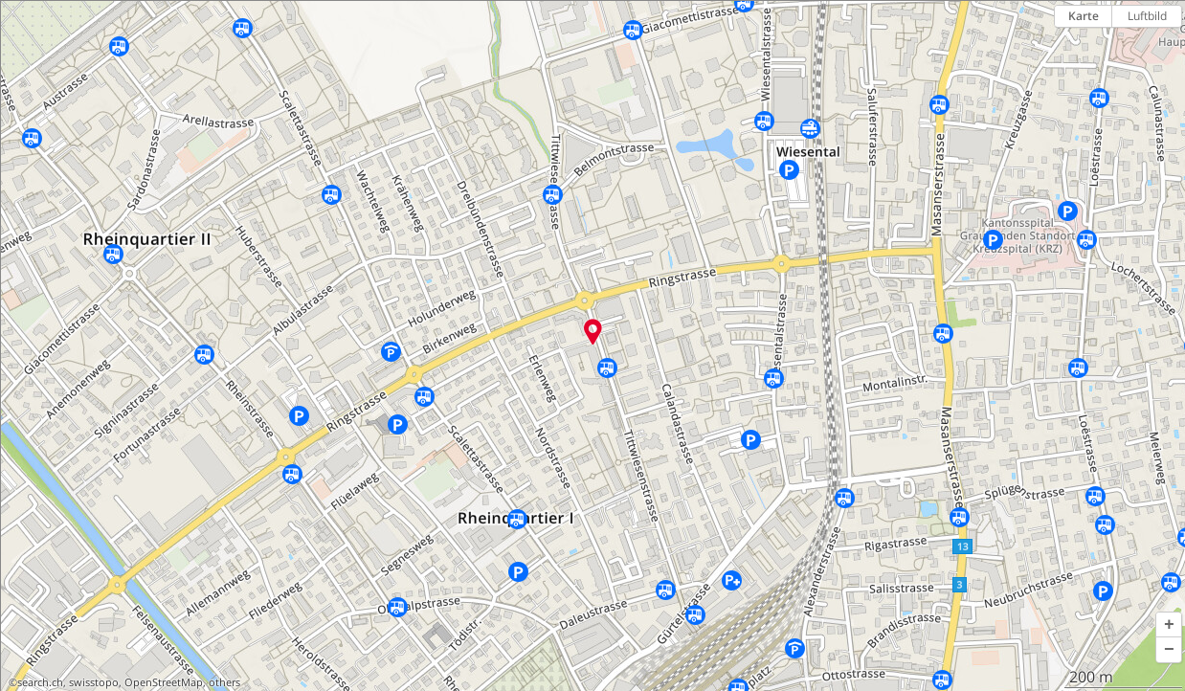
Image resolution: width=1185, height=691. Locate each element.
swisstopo (94, 682)
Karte (1083, 16)
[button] (1168, 625)
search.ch (40, 682)
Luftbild (1147, 16)
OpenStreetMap (163, 682)
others (224, 682)
